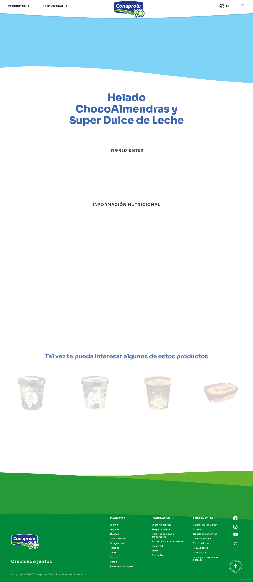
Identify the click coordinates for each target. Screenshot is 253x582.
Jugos (113, 552)
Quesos (114, 534)
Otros (113, 561)
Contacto (157, 555)
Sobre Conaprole (161, 524)
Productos (117, 518)
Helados (114, 547)
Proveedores (200, 547)
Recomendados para (121, 566)
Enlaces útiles (203, 518)
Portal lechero (201, 552)
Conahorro (199, 529)
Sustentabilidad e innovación (168, 541)
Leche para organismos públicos (206, 558)
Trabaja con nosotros (205, 534)
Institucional (161, 518)
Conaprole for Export (205, 524)
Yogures (114, 529)
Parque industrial (161, 529)
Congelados (117, 543)
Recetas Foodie (202, 538)
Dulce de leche (118, 538)
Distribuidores (201, 543)
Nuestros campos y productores (163, 535)
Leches (114, 524)
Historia (156, 550)
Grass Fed (157, 546)
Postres (114, 557)
